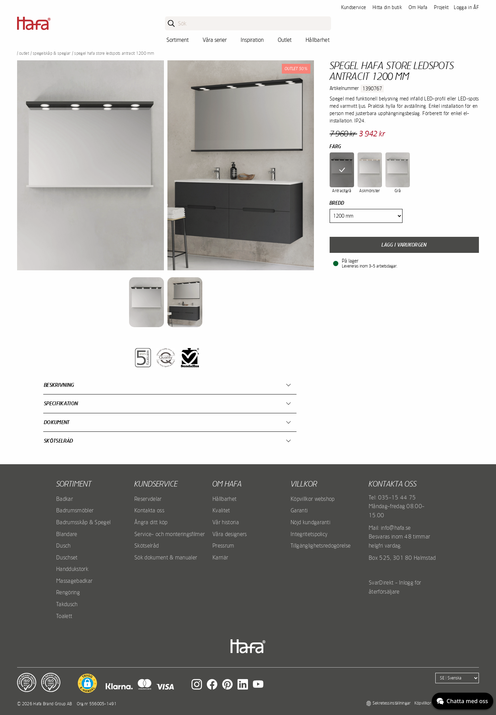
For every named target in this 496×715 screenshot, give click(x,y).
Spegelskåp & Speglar (51, 53)
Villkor (304, 483)
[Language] (457, 678)
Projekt (441, 7)
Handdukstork (72, 569)
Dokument (57, 422)
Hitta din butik (387, 7)
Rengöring (68, 592)
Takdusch (67, 604)
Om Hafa (417, 7)
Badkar (64, 499)
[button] (87, 683)
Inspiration (252, 40)
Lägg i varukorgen (404, 245)
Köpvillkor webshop (313, 499)
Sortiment (177, 40)
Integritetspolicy (309, 534)
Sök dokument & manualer (165, 557)
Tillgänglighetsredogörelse (321, 545)
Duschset (67, 557)
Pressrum (223, 545)
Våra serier (215, 40)
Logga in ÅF (466, 7)
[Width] (366, 216)
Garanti (299, 510)
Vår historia (225, 522)
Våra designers (229, 534)
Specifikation (61, 403)
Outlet (285, 40)
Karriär (220, 557)
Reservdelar (148, 499)
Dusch (63, 545)
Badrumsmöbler (74, 510)
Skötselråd (58, 441)
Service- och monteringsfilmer (169, 534)
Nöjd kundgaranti (310, 522)
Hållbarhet (318, 40)
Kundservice (353, 7)
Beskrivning (59, 385)
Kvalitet (221, 510)
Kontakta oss (149, 510)
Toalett (64, 616)
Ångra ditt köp (150, 522)
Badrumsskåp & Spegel (83, 522)
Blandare (66, 534)
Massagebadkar (74, 581)
